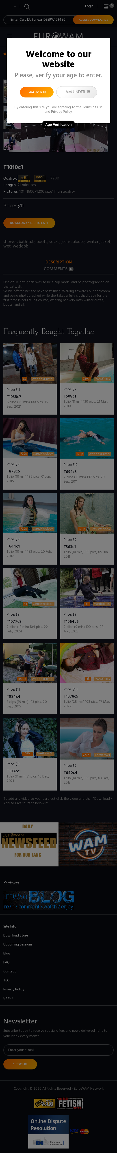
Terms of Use (92, 107)
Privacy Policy (61, 112)
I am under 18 (76, 92)
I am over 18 (37, 92)
